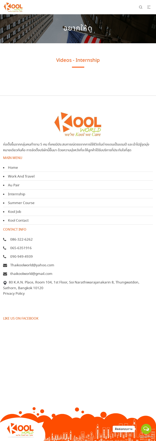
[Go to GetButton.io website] (146, 436)
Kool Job (14, 211)
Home (13, 167)
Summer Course (21, 203)
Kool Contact (18, 220)
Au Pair (14, 185)
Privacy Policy (14, 293)
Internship (16, 194)
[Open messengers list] (146, 429)
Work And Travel (21, 176)
